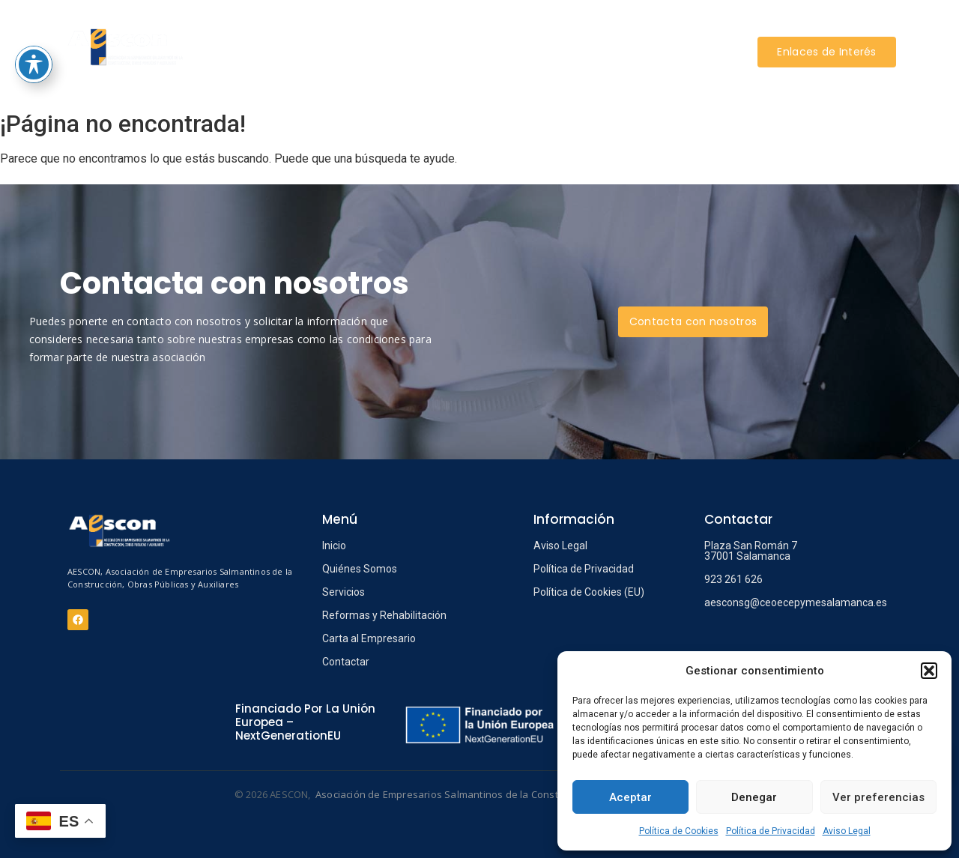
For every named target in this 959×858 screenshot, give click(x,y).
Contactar (345, 662)
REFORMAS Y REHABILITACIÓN (520, 29)
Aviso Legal (847, 831)
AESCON (326, 29)
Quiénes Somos (359, 569)
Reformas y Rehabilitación (384, 615)
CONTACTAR (477, 73)
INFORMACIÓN (656, 29)
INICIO (265, 29)
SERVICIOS (394, 29)
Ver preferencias (878, 797)
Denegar (754, 797)
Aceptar (630, 797)
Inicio (334, 546)
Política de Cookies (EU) (588, 592)
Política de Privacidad (770, 831)
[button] (929, 670)
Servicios (343, 592)
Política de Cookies (679, 831)
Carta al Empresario (369, 638)
